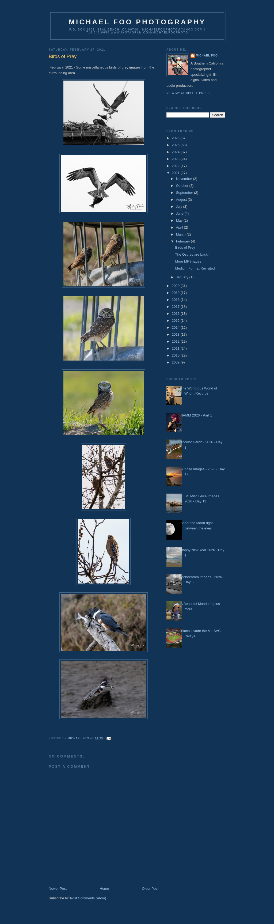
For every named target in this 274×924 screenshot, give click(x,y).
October (182, 186)
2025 (176, 145)
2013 (176, 334)
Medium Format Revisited (195, 268)
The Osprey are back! (191, 254)
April (180, 227)
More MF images (188, 261)
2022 (176, 166)
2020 (176, 286)
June (180, 213)
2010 (176, 355)
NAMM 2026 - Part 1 (196, 415)
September (185, 193)
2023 (176, 159)
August (182, 200)
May (180, 220)
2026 (176, 138)
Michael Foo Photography (137, 22)
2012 (176, 341)
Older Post (150, 889)
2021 (176, 173)
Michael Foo (207, 55)
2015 (176, 321)
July (179, 207)
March (181, 234)
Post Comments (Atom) (88, 898)
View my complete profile (189, 93)
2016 (176, 314)
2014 (176, 327)
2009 (176, 362)
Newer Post (58, 889)
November (184, 179)
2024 (176, 152)
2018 (176, 300)
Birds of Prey (185, 247)
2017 (176, 307)
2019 (176, 293)
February (183, 241)
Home (104, 889)
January (182, 277)
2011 (176, 348)
